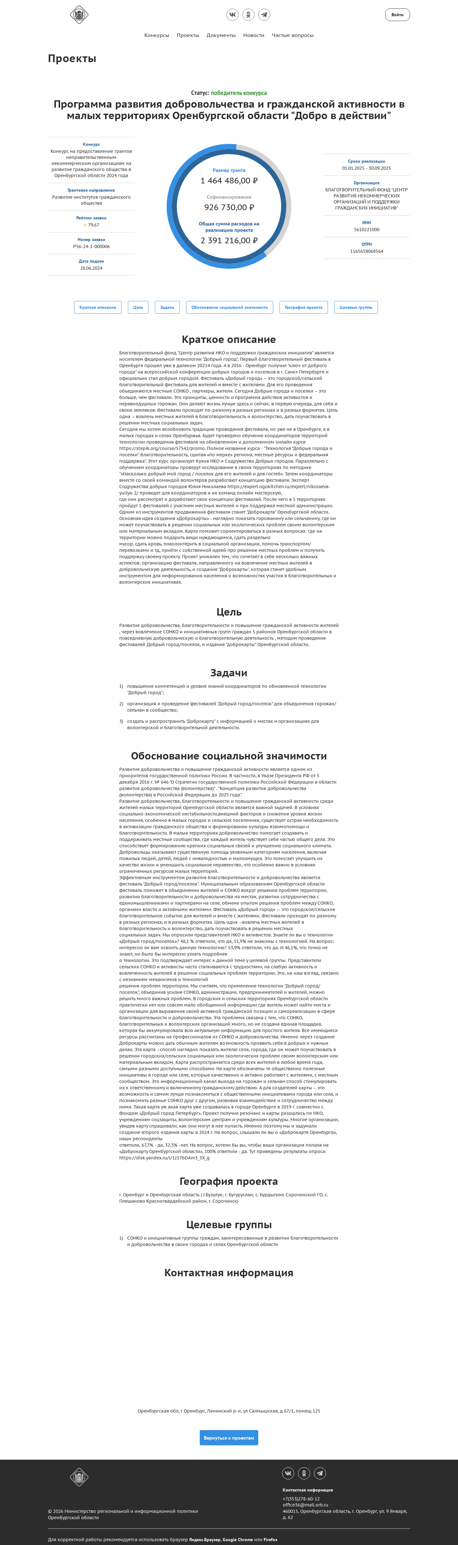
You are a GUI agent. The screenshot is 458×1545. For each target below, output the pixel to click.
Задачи (167, 307)
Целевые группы (356, 307)
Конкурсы (156, 35)
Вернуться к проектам (229, 1432)
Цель (138, 307)
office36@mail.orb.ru (305, 1499)
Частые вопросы (293, 35)
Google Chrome (238, 1534)
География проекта (304, 307)
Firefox (270, 1534)
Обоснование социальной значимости (229, 307)
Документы (221, 35)
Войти (398, 15)
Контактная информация (308, 1484)
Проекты (188, 35)
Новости (253, 35)
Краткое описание (98, 307)
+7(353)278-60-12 (301, 1493)
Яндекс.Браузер (204, 1534)
